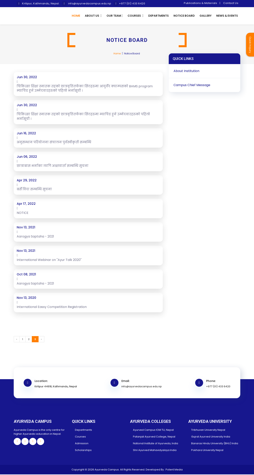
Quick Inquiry (250, 45)
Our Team (115, 16)
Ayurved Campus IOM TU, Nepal (153, 430)
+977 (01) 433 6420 (218, 387)
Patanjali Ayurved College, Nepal (154, 437)
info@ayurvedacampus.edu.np (141, 387)
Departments (158, 16)
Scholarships (83, 451)
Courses (135, 16)
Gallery (205, 16)
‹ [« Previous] (16, 339)
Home (76, 16)
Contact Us (230, 3)
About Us (93, 16)
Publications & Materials (200, 3)
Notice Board (184, 16)
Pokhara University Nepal (207, 451)
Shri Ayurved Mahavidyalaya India (154, 451)
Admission (81, 444)
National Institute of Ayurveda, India (155, 444)
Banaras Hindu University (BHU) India (214, 444)
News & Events (227, 16)
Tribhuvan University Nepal (208, 430)
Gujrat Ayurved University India (210, 437)
